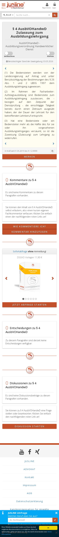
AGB (29, 493)
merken (29, 156)
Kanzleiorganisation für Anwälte (29, 509)
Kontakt (29, 477)
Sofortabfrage (20, 251)
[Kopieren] (52, 151)
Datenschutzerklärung (29, 501)
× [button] (56, 512)
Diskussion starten (29, 426)
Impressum (29, 485)
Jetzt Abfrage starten (29, 304)
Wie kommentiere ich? (29, 226)
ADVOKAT (30, 469)
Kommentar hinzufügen (29, 231)
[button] (5, 68)
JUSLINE (29, 461)
